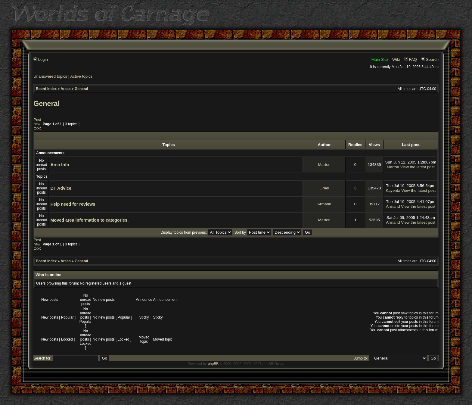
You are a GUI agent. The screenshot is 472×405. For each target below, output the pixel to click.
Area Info (59, 164)
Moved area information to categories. (89, 220)
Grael (324, 188)
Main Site (379, 59)
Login (40, 59)
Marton (324, 164)
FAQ (410, 59)
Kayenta (393, 190)
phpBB (213, 364)
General (81, 89)
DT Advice (60, 188)
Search (430, 59)
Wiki (396, 59)
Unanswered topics (50, 76)
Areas (65, 89)
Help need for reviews (72, 204)
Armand (324, 204)
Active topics (81, 76)
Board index (46, 89)
